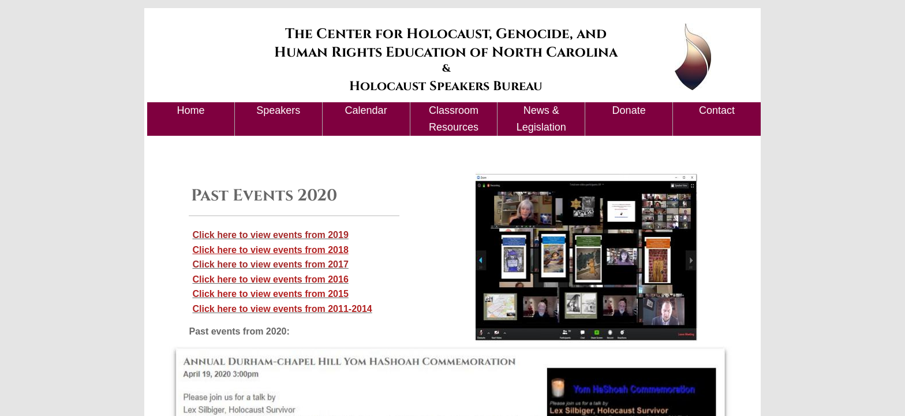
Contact (717, 110)
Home (190, 110)
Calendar (366, 110)
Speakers (278, 110)
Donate (629, 110)
